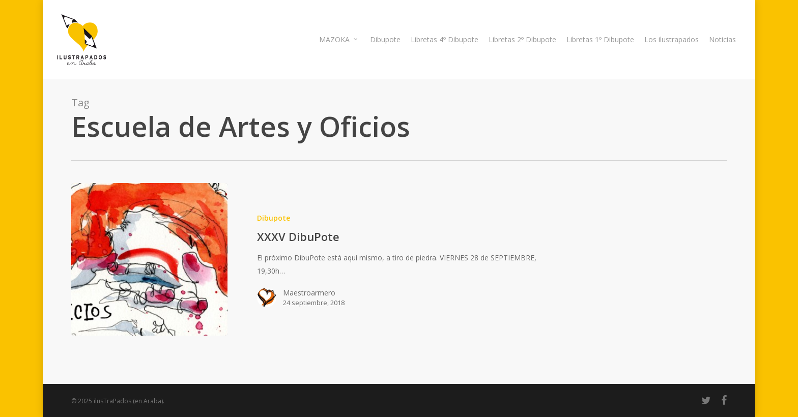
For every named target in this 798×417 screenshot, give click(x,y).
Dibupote (273, 218)
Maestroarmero (309, 292)
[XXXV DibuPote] (149, 259)
